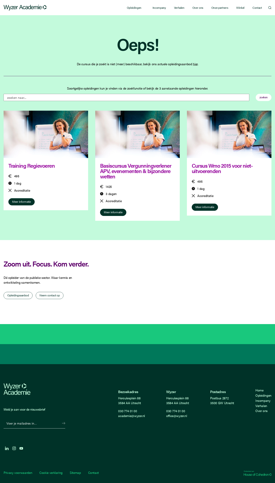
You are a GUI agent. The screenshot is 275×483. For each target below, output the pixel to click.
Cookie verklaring (51, 472)
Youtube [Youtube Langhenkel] (21, 448)
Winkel (240, 8)
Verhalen (179, 8)
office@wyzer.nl (176, 415)
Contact (257, 8)
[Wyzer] (25, 7)
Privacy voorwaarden (18, 472)
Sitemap (75, 472)
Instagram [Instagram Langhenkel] (14, 448)
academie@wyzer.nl (131, 415)
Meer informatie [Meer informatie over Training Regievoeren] (21, 201)
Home (259, 390)
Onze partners (219, 8)
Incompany (159, 8)
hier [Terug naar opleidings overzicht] (195, 64)
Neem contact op (49, 295)
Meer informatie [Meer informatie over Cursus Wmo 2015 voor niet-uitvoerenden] (204, 207)
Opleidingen (134, 8)
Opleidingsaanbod (18, 295)
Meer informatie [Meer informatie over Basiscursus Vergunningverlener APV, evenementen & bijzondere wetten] (113, 212)
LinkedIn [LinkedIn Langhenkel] (7, 448)
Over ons (197, 8)
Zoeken (267, 7)
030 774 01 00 (127, 411)
